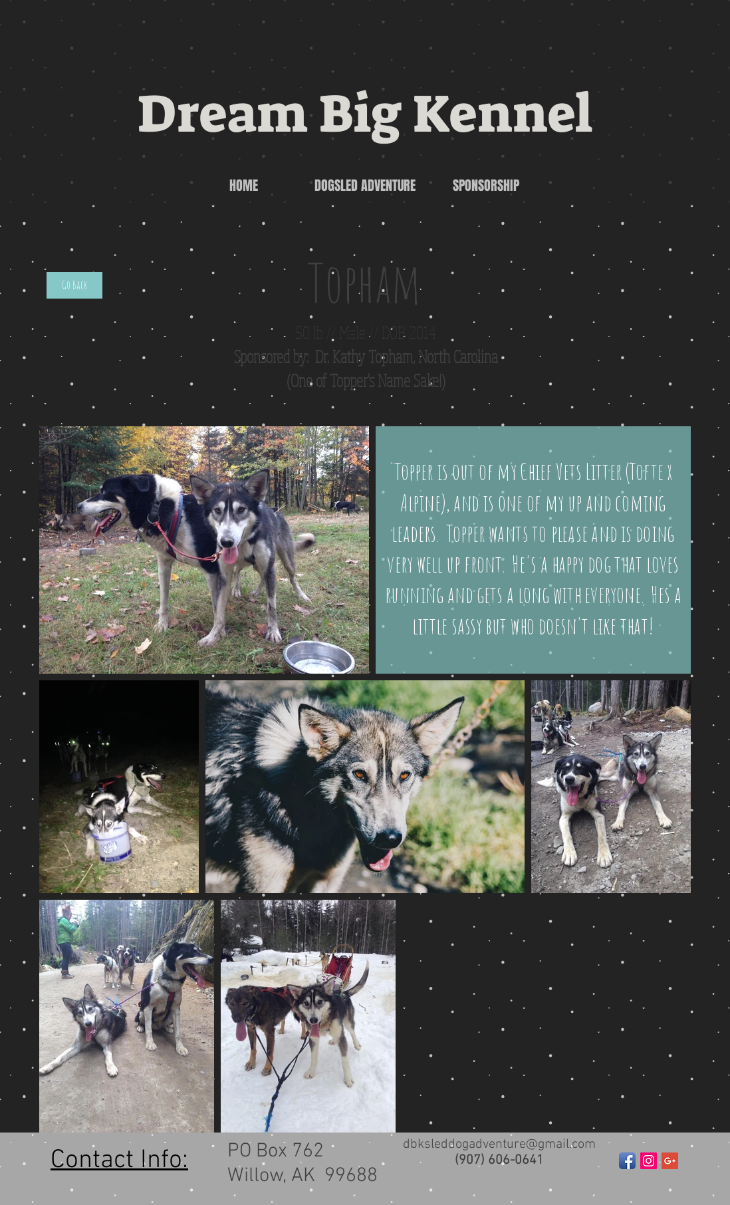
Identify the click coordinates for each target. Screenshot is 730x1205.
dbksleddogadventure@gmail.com (499, 1144)
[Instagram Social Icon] (648, 1160)
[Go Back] (74, 285)
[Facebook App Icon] (627, 1160)
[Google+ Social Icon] (670, 1160)
